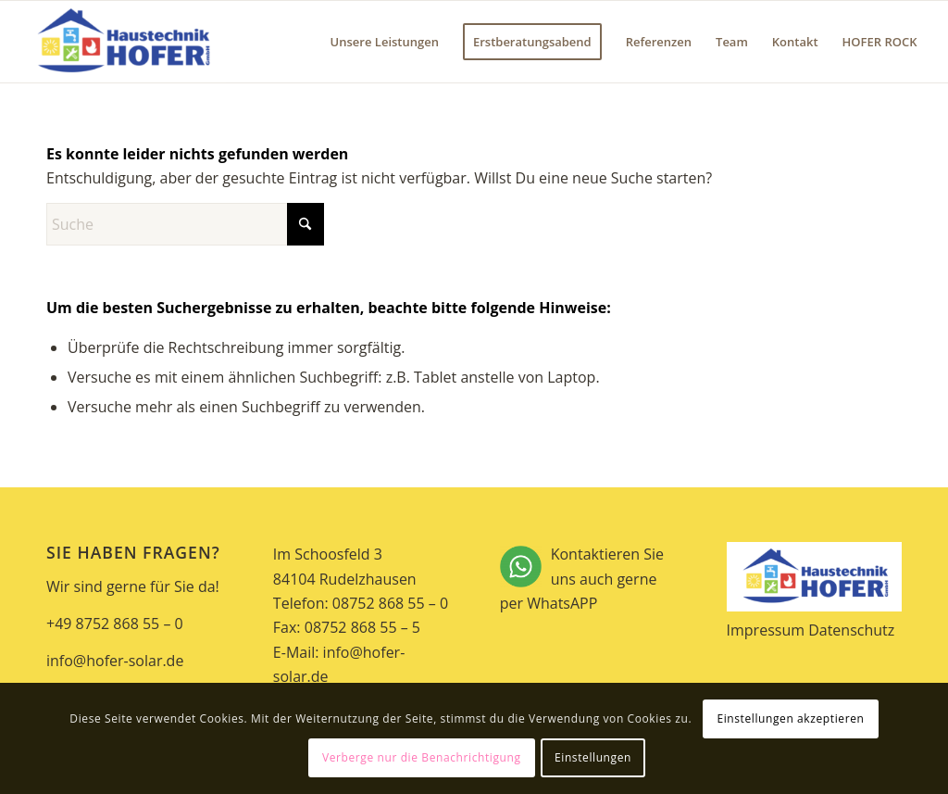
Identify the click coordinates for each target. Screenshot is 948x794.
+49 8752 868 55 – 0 (114, 623)
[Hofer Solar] (122, 41)
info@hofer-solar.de (114, 660)
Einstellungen (593, 757)
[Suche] (185, 224)
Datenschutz (851, 630)
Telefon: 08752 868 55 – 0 (360, 603)
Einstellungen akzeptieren (790, 718)
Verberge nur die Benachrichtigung (421, 757)
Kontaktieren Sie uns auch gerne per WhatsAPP (587, 579)
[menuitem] (384, 41)
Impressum (766, 630)
